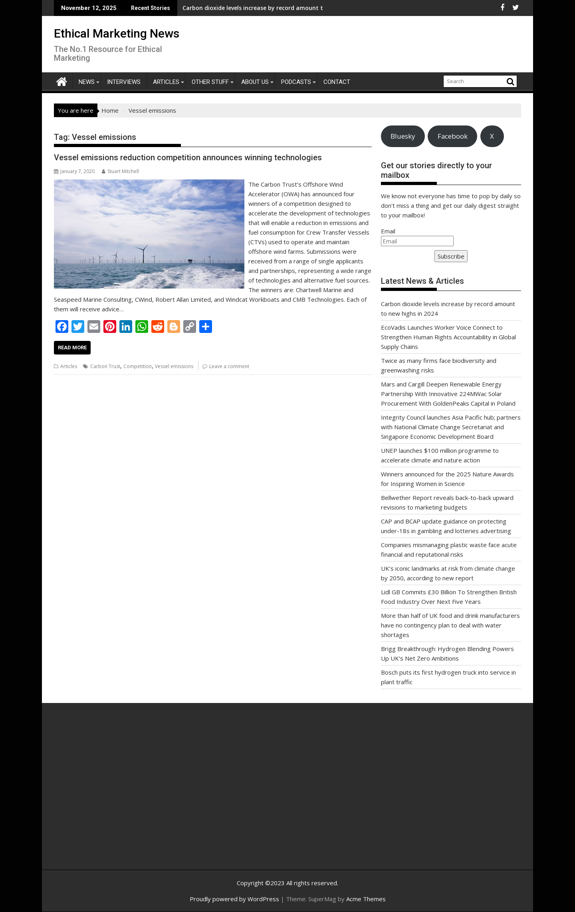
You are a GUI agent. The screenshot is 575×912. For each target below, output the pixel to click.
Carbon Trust (105, 366)
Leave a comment (229, 366)
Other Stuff (210, 82)
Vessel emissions (174, 366)
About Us (255, 82)
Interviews (124, 82)
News (87, 82)
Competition (137, 366)
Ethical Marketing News (116, 33)
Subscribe (451, 256)
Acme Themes (366, 899)
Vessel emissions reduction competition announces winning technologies (188, 157)
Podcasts (296, 82)
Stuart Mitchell (120, 171)
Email (388, 231)
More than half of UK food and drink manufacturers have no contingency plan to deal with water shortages (450, 625)
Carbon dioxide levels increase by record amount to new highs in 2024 (237, 8)
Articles (166, 82)
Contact (336, 82)
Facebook (453, 136)
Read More (72, 347)
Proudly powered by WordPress (234, 899)
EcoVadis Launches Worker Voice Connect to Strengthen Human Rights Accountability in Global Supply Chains (448, 336)
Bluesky (403, 136)
